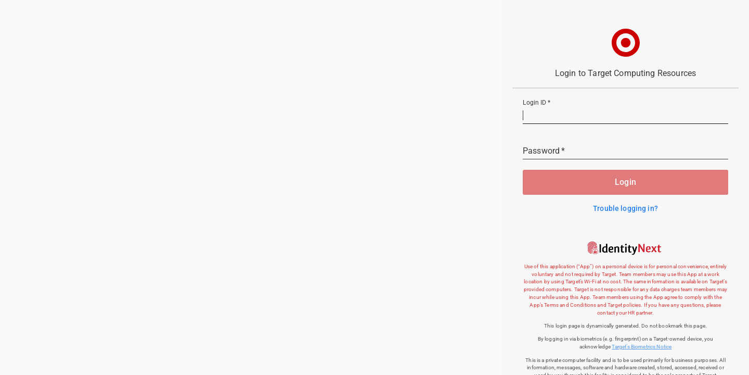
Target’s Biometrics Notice (641, 346)
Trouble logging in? (625, 208)
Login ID (536, 103)
